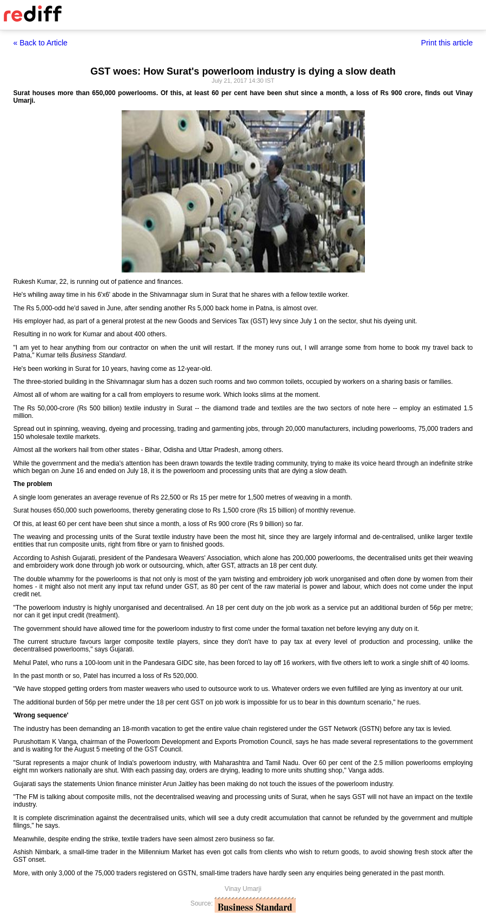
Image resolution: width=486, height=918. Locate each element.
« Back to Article (41, 42)
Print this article (447, 42)
